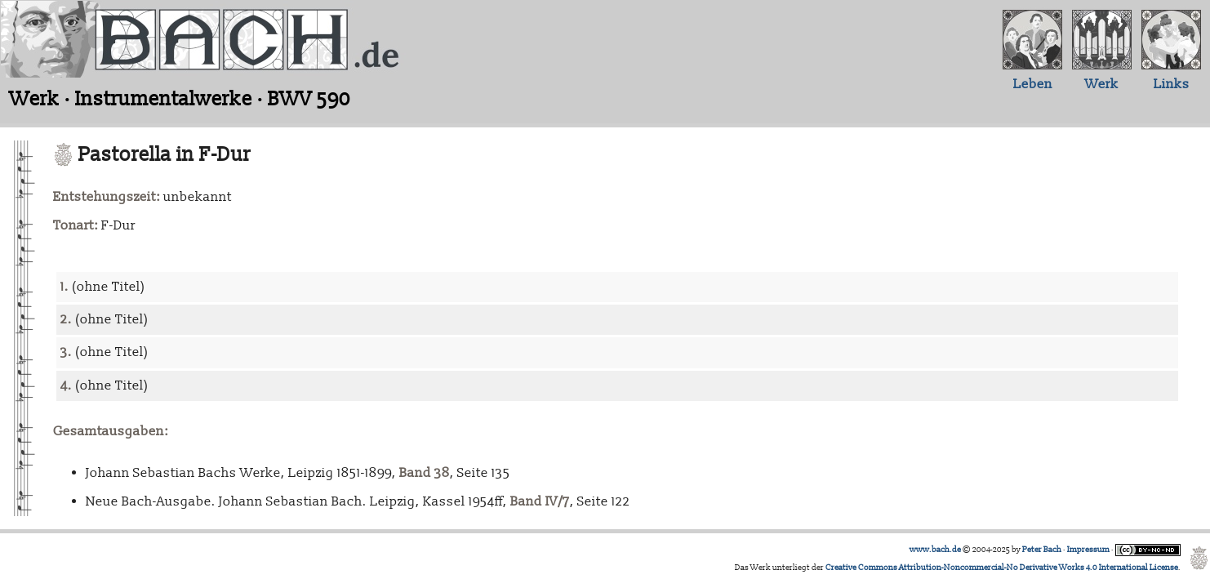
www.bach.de (935, 550)
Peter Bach (1041, 550)
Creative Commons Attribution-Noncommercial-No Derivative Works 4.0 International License (1001, 567)
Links (1172, 84)
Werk (1102, 84)
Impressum (1088, 550)
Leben (1032, 84)
